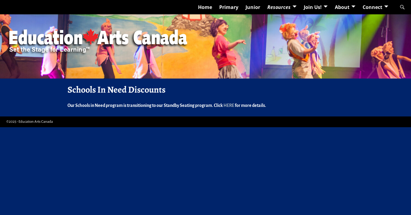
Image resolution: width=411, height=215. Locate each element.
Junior (253, 7)
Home (205, 7)
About (342, 7)
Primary (228, 7)
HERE (228, 105)
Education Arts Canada (36, 122)
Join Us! (313, 7)
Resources (279, 7)
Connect (372, 7)
